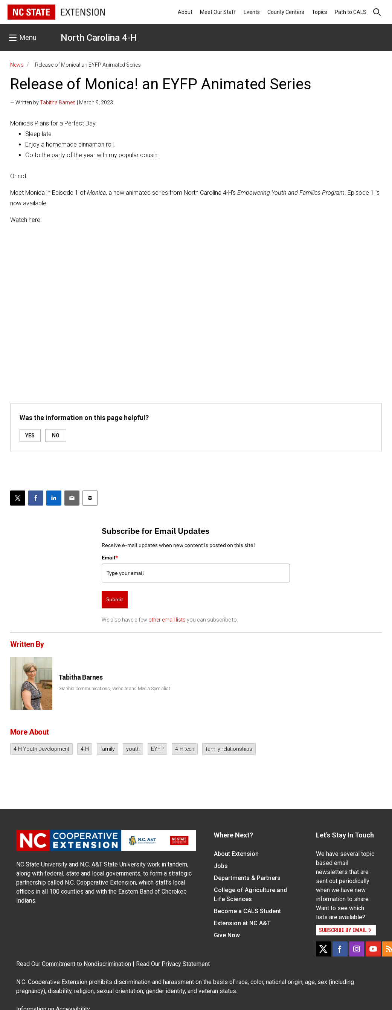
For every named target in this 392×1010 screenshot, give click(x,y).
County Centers (285, 12)
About (185, 12)
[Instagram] (356, 949)
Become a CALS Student (247, 911)
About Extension (236, 853)
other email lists (167, 620)
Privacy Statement (186, 963)
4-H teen (184, 749)
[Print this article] (90, 498)
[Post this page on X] (17, 498)
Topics (319, 12)
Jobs (221, 865)
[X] (323, 949)
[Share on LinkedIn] (53, 498)
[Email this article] (71, 498)
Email (110, 557)
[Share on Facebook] (35, 498)
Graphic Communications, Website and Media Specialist (114, 688)
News (17, 65)
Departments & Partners (247, 878)
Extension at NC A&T (242, 923)
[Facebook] (340, 949)
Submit (114, 599)
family (107, 749)
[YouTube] (373, 949)
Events (252, 12)
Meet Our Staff (218, 12)
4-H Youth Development (41, 749)
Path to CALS (350, 12)
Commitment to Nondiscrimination (86, 963)
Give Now (227, 935)
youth (133, 749)
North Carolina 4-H (99, 37)
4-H (85, 749)
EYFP (157, 749)
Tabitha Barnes (58, 102)
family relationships (229, 749)
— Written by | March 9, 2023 (61, 102)
